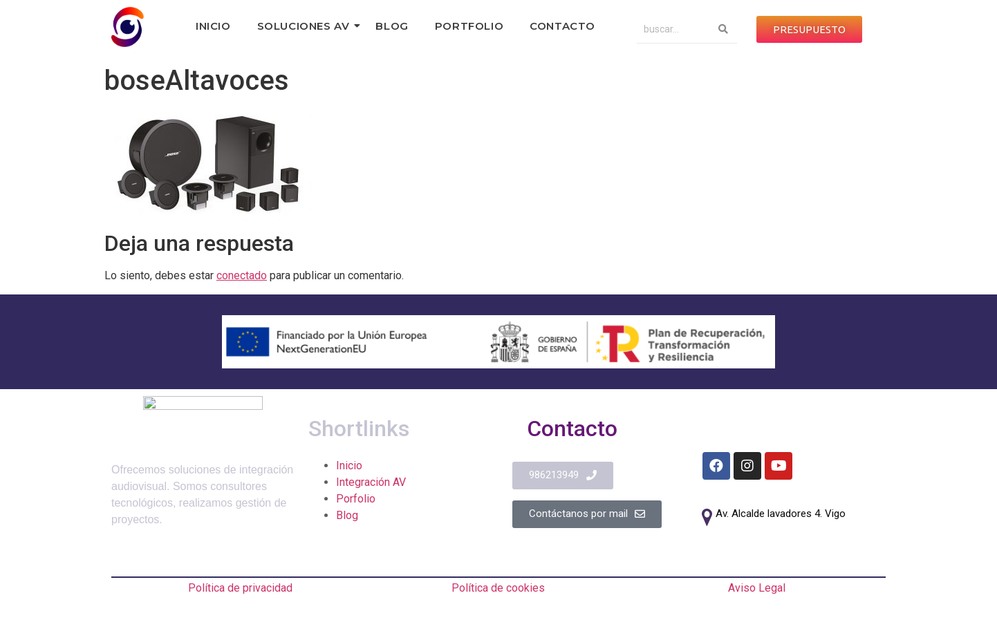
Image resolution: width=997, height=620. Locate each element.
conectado (241, 275)
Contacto (562, 25)
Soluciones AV (306, 25)
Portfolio (469, 25)
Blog (391, 25)
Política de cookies (498, 587)
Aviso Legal (756, 587)
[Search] (673, 29)
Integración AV (371, 482)
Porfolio (355, 498)
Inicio (213, 25)
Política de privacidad (240, 587)
